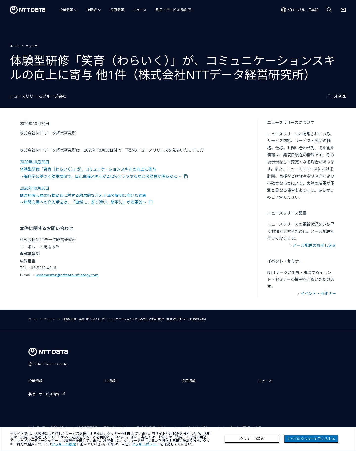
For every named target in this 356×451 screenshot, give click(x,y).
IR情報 (92, 9)
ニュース (140, 9)
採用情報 (117, 9)
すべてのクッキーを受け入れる (311, 439)
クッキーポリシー (145, 444)
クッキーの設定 (252, 439)
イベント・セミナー (318, 293)
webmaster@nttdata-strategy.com (67, 275)
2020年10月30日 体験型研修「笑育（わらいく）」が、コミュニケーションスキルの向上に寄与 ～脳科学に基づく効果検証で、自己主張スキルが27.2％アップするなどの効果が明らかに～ (100, 169)
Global (50, 364)
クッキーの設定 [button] (64, 444)
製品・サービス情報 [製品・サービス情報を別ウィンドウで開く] (171, 9)
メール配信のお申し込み (314, 245)
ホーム (14, 46)
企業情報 (66, 9)
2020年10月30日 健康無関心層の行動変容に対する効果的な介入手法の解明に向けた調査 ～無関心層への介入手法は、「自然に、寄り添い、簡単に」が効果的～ (83, 195)
